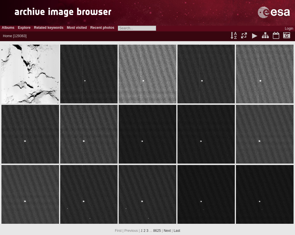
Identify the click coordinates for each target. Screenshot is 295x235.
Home (7, 36)
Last (177, 231)
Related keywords (48, 28)
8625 (157, 231)
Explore (24, 28)
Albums (8, 28)
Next (167, 231)
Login (289, 28)
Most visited (77, 28)
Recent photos (102, 28)
